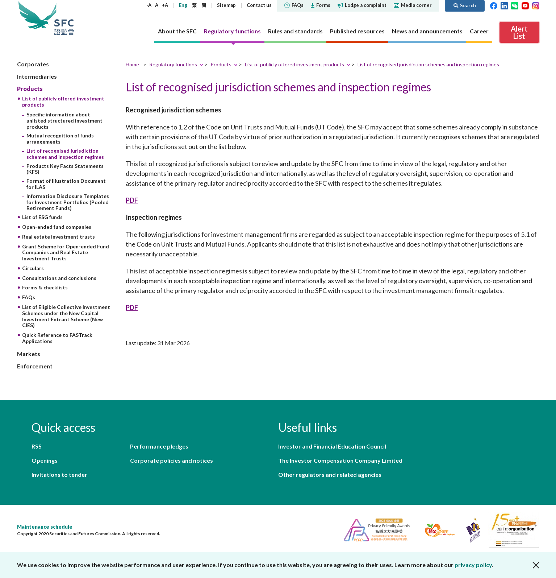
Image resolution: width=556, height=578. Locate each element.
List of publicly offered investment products (294, 64)
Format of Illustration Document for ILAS (66, 184)
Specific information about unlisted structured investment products (64, 120)
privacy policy (473, 564)
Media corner (413, 5)
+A (165, 5)
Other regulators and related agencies (329, 474)
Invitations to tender (59, 474)
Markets (28, 353)
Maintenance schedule (44, 527)
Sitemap (226, 5)
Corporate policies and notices (171, 460)
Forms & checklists (45, 287)
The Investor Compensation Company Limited (340, 460)
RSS (37, 446)
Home (132, 64)
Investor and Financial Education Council (332, 446)
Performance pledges (159, 446)
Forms (320, 5)
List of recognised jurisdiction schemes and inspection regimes (65, 154)
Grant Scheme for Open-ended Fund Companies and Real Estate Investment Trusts (65, 252)
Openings (45, 460)
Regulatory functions (173, 64)
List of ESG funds (42, 217)
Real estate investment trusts (58, 237)
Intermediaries (37, 76)
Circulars (33, 268)
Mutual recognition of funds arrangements (60, 138)
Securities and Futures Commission (64, 18)
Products (30, 88)
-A (148, 5)
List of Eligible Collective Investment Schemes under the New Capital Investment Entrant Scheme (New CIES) (66, 316)
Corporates (33, 64)
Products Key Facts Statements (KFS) (65, 169)
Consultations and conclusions (59, 278)
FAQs (294, 5)
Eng (183, 5)
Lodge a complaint (362, 5)
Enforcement (35, 366)
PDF (132, 200)
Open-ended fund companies (56, 227)
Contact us (259, 5)
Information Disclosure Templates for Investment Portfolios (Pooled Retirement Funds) (67, 202)
